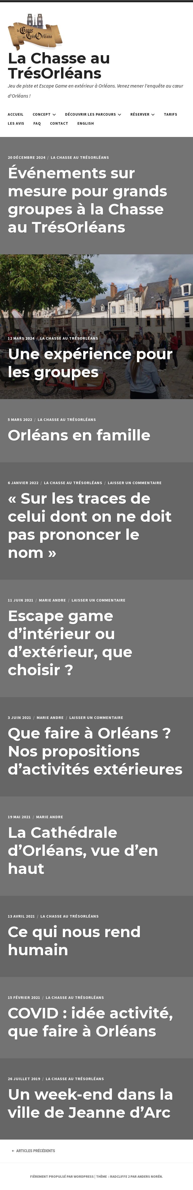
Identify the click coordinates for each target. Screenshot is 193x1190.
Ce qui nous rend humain (74, 941)
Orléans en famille (79, 435)
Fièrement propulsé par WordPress (62, 1176)
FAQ (37, 123)
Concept (44, 114)
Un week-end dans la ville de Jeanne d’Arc (90, 1103)
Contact (59, 123)
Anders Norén (149, 1176)
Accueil (16, 114)
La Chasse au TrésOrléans (59, 65)
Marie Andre (52, 600)
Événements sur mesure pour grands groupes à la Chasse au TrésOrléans (87, 200)
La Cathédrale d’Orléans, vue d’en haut (83, 850)
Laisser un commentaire (135, 482)
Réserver (142, 114)
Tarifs (170, 114)
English (85, 123)
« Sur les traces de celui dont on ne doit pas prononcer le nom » (90, 525)
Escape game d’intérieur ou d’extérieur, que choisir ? (70, 643)
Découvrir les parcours (93, 114)
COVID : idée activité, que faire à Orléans (90, 1022)
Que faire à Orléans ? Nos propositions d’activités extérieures (95, 751)
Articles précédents (33, 1151)
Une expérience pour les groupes (90, 363)
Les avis (16, 123)
